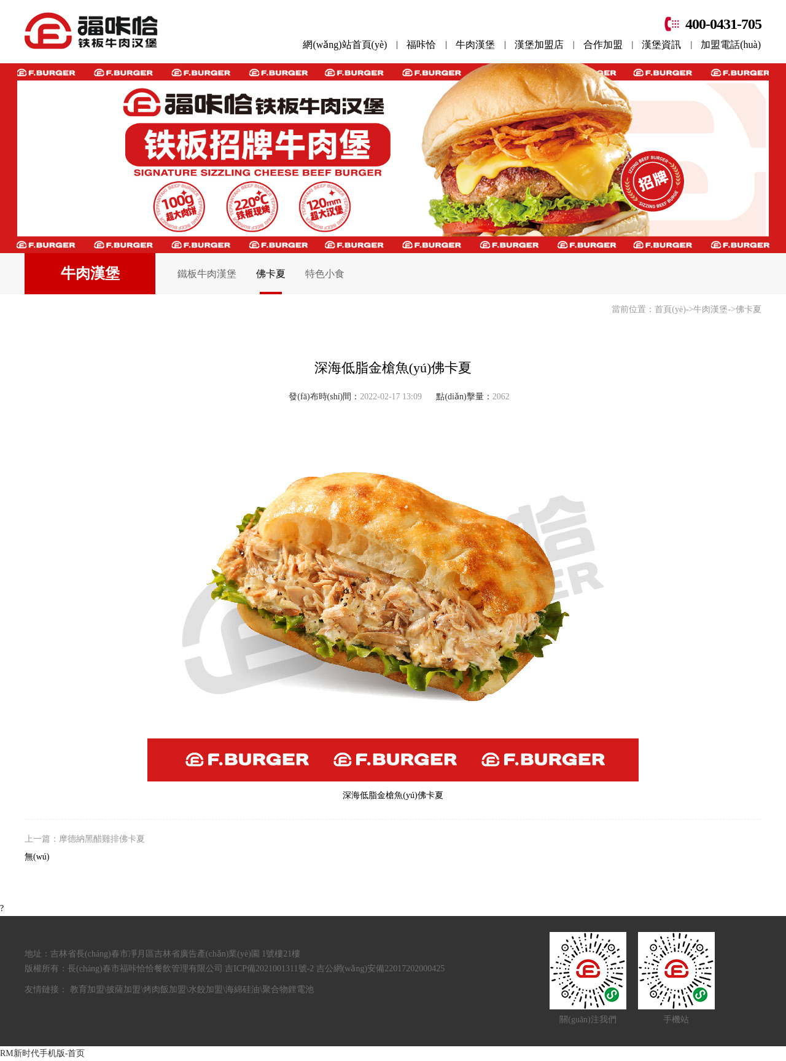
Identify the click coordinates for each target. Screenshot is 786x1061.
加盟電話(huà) (731, 44)
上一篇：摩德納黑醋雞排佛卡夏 (85, 839)
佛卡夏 (271, 273)
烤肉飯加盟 (164, 989)
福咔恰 (421, 44)
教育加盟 (87, 989)
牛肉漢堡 (475, 44)
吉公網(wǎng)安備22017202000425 (380, 968)
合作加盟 (603, 44)
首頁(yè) (670, 309)
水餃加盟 (206, 989)
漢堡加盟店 (539, 44)
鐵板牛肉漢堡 (206, 273)
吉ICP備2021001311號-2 (270, 968)
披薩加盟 (123, 989)
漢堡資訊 (661, 44)
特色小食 (324, 273)
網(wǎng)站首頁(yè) (345, 44)
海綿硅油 (242, 989)
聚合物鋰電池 (288, 989)
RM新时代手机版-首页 (42, 1053)
